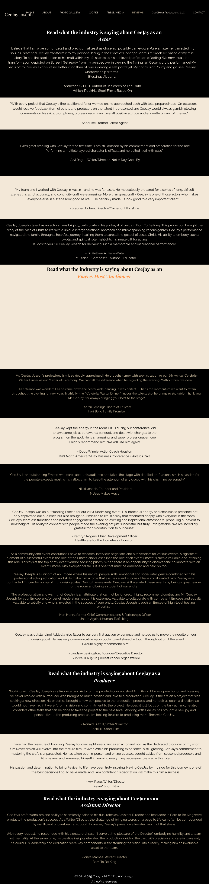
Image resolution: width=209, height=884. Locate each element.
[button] (69, 12)
